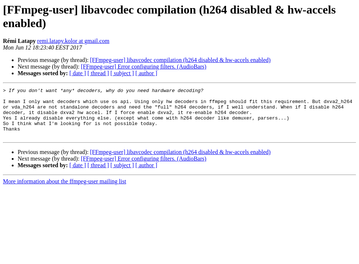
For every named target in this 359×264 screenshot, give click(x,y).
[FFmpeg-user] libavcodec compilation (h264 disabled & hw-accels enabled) (180, 60)
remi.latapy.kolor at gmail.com (73, 41)
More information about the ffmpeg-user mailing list (64, 191)
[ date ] (77, 73)
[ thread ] (98, 73)
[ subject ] (122, 73)
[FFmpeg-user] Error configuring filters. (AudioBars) (143, 66)
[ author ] (146, 73)
